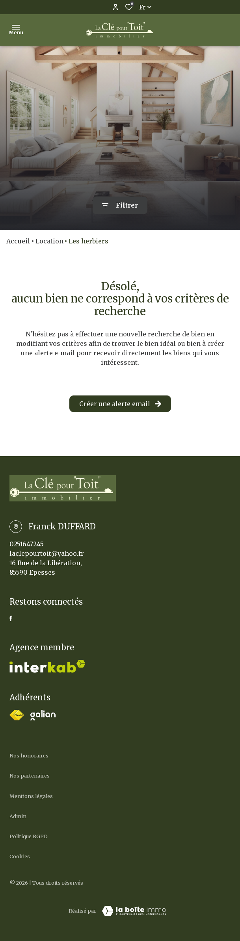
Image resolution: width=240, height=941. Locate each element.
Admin (17, 816)
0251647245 (26, 544)
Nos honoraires (28, 755)
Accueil (18, 241)
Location (49, 241)
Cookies (19, 856)
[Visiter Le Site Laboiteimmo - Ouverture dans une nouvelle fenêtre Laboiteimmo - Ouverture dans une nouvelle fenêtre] (134, 911)
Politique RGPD (28, 836)
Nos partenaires (29, 775)
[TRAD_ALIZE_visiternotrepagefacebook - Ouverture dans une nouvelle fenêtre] (10, 618)
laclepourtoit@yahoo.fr (46, 553)
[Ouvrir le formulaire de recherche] (120, 205)
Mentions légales (31, 796)
